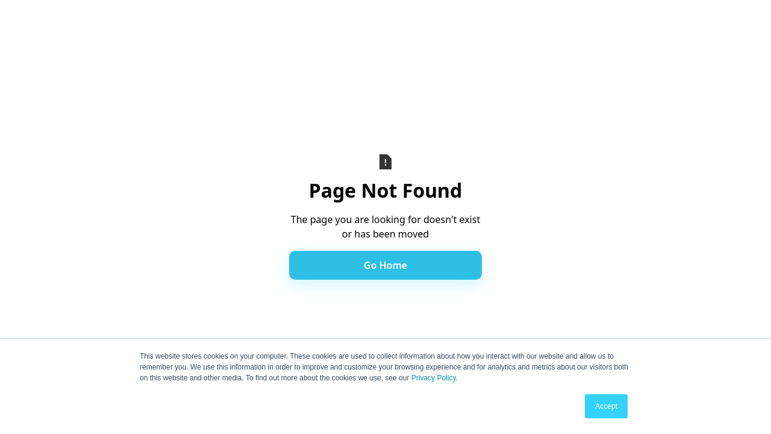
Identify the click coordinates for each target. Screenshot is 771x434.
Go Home (385, 265)
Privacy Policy (433, 378)
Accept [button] (606, 406)
